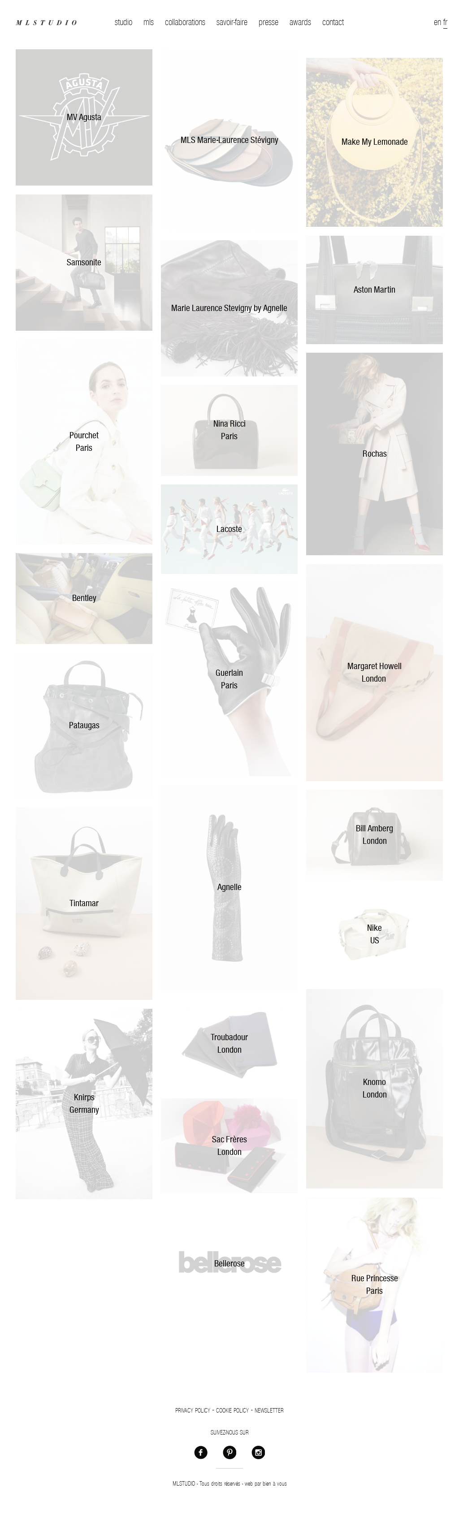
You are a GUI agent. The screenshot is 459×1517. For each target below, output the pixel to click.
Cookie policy (232, 1410)
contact (333, 22)
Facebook (201, 1452)
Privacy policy (192, 1410)
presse (268, 22)
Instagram (258, 1452)
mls (148, 22)
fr (445, 22)
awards (300, 22)
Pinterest (229, 1452)
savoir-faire (232, 22)
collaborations (185, 22)
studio (123, 22)
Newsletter (269, 1410)
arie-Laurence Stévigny (241, 140)
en (437, 22)
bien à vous (275, 1483)
